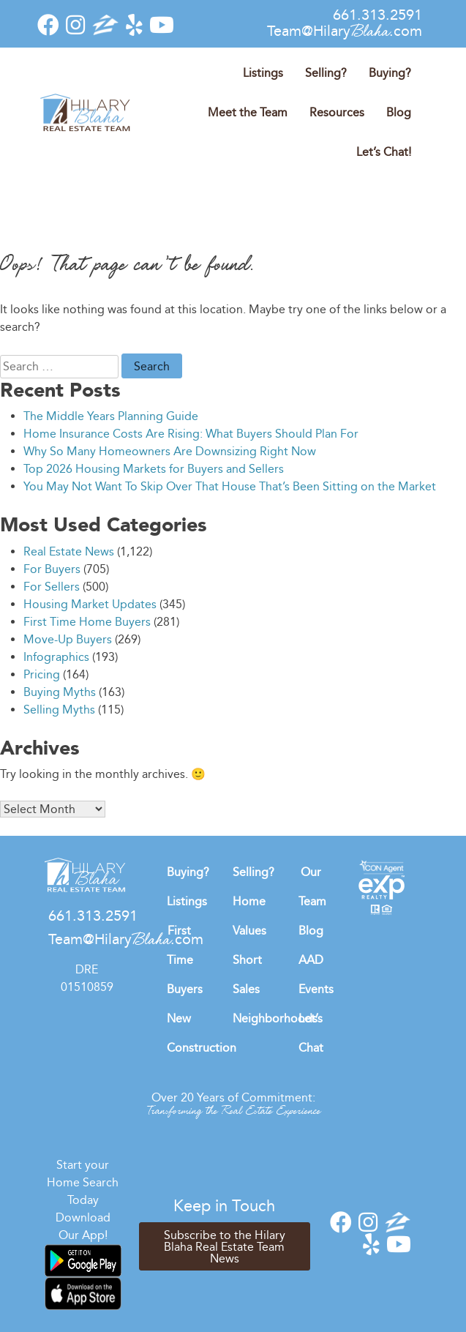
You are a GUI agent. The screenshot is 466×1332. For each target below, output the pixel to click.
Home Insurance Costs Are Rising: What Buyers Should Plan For (190, 434)
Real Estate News (68, 551)
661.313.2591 (377, 14)
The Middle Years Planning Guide (110, 416)
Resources (336, 112)
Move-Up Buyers (67, 639)
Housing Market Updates (90, 604)
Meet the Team (248, 112)
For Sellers (51, 587)
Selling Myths (59, 709)
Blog (398, 112)
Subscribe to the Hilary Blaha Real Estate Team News (224, 1246)
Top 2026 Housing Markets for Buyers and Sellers (153, 469)
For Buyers (51, 569)
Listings (263, 73)
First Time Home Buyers (87, 622)
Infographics (56, 657)
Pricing (41, 674)
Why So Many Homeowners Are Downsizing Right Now (169, 451)
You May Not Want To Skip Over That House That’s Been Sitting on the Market (229, 486)
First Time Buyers (185, 960)
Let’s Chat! (383, 152)
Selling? (326, 73)
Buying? (390, 73)
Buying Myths (59, 692)
